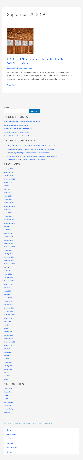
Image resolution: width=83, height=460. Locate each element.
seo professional (13, 156)
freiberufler (11, 149)
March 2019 (8, 332)
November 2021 (9, 260)
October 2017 (8, 369)
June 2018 (7, 352)
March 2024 (8, 213)
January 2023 (8, 240)
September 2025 (9, 179)
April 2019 (7, 328)
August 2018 (8, 345)
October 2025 (8, 175)
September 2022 (9, 247)
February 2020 (9, 301)
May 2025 (7, 189)
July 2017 (7, 372)
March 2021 (8, 274)
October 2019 (8, 311)
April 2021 (7, 271)
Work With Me (12, 448)
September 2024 (9, 206)
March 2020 (8, 298)
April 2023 (7, 230)
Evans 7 (6, 399)
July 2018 (7, 349)
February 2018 (9, 362)
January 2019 (8, 335)
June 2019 (7, 321)
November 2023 (9, 220)
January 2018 (8, 366)
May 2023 (7, 226)
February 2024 (9, 216)
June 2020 (7, 291)
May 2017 (7, 376)
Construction (11, 68)
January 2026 (8, 169)
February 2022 (9, 250)
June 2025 (7, 186)
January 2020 (8, 304)
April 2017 (7, 379)
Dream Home (22, 68)
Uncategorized (8, 412)
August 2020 (8, 284)
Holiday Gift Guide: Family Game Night (17, 136)
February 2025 (9, 199)
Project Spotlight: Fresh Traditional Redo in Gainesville (22, 121)
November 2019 (9, 308)
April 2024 (7, 209)
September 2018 (9, 342)
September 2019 (9, 315)
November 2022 (9, 243)
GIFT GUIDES (8, 402)
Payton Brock (12, 146)
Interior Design (9, 409)
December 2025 (9, 172)
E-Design (7, 395)
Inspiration (7, 405)
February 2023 (9, 237)
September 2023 (9, 223)
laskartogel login (13, 159)
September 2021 (9, 264)
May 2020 (7, 294)
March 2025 (8, 196)
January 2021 (8, 277)
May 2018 (7, 355)
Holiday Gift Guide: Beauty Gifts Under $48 (18, 129)
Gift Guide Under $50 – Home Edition (16, 132)
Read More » (12, 84)
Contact (9, 452)
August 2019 (8, 318)
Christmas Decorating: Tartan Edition (16, 125)
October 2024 (8, 203)
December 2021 (9, 257)
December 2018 (9, 338)
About (9, 439)
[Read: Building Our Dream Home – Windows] (20, 41)
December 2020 (9, 281)
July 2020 (7, 287)
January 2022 (8, 254)
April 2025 (7, 192)
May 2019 (7, 325)
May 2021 (7, 267)
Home (9, 430)
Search (6, 107)
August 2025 (8, 182)
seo (9, 153)
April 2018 (7, 359)
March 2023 (8, 233)
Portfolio (10, 443)
